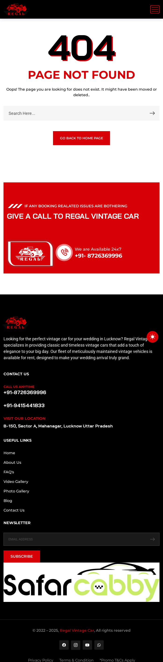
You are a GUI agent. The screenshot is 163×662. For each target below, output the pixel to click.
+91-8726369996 (25, 392)
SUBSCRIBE (22, 556)
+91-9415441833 (24, 405)
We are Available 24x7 (98, 249)
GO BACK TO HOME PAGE (81, 138)
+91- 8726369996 (98, 255)
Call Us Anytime (19, 387)
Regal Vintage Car (77, 630)
